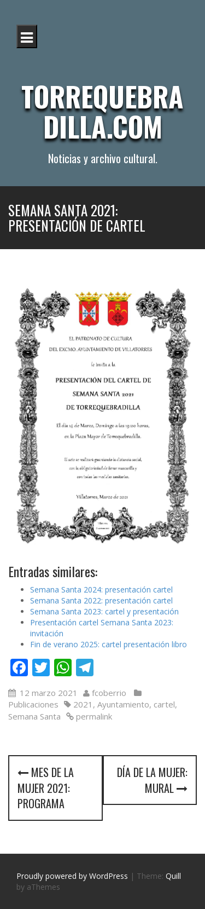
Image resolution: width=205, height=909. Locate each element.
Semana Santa (34, 716)
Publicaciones (33, 704)
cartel (164, 704)
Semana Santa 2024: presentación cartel (101, 589)
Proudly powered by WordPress (72, 876)
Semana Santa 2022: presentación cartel (101, 600)
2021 (83, 704)
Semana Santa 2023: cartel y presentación (104, 611)
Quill (173, 876)
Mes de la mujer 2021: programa (45, 788)
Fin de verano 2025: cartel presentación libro (108, 644)
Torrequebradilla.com (102, 111)
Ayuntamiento (123, 704)
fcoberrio (109, 692)
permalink (93, 716)
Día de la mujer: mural (152, 780)
